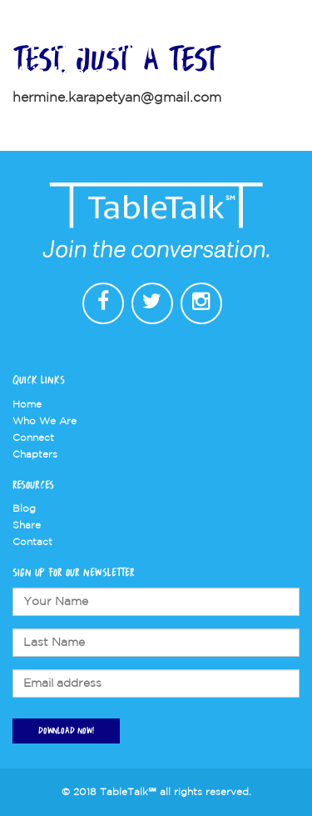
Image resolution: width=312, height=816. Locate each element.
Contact (32, 542)
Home (27, 404)
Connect (33, 438)
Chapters (34, 454)
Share (26, 525)
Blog (24, 508)
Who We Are (44, 421)
